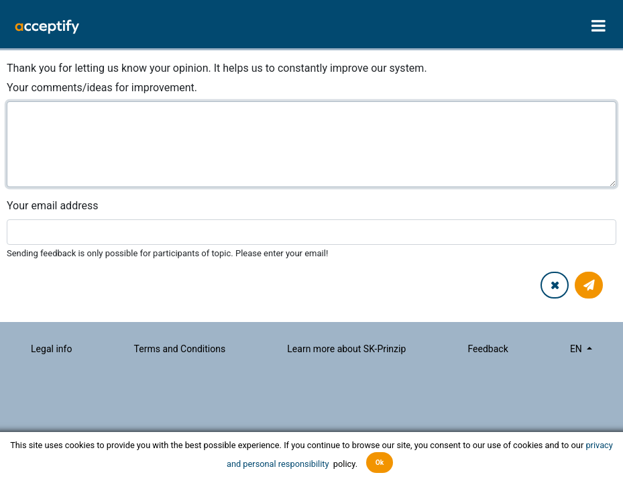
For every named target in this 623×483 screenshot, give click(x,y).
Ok (380, 462)
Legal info (51, 348)
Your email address (52, 205)
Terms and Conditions (180, 348)
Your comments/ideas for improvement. (102, 87)
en (577, 348)
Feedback (487, 348)
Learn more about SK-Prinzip (346, 348)
